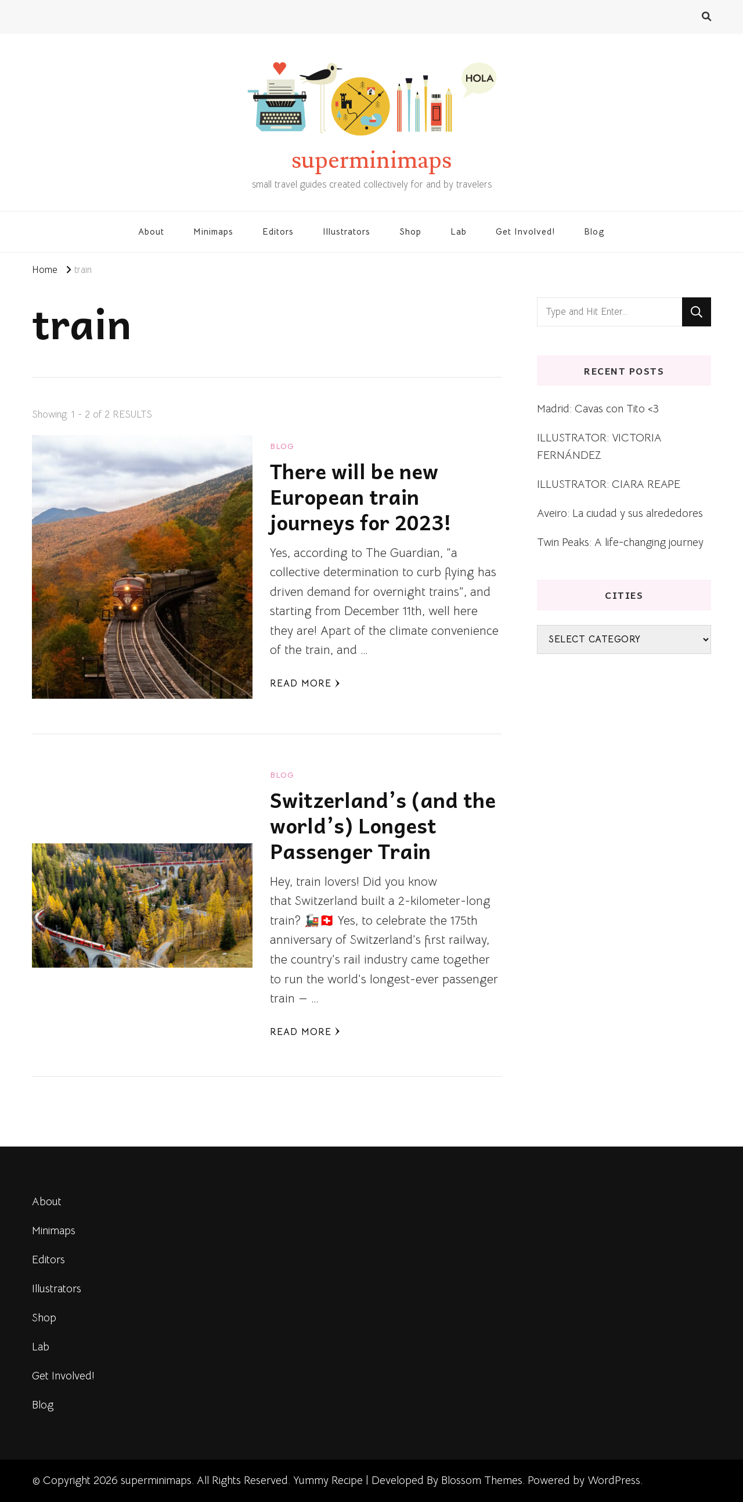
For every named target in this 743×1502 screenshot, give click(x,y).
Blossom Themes (481, 1480)
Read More (305, 683)
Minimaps (213, 231)
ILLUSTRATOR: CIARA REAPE (608, 484)
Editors (278, 231)
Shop (410, 231)
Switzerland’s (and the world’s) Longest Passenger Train (383, 825)
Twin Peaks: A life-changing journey (620, 542)
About (151, 231)
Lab (458, 231)
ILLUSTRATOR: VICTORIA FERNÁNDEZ (599, 446)
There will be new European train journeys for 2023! (360, 496)
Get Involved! (525, 231)
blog (282, 446)
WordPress (613, 1480)
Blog (594, 231)
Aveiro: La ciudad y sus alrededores (620, 513)
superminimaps (371, 160)
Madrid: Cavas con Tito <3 (598, 408)
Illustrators (346, 231)
